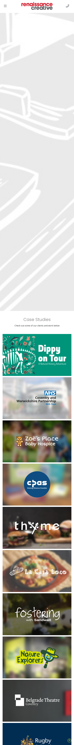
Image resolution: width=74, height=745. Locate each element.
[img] (5, 5)
